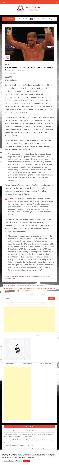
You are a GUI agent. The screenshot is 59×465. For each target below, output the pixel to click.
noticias (32, 276)
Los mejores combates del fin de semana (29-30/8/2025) (19, 431)
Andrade (7, 276)
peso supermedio (41, 276)
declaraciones (25, 276)
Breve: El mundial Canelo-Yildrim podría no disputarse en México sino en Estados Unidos (28, 288)
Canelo (13, 276)
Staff (6, 73)
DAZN (18, 276)
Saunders (12, 278)
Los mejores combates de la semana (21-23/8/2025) (18, 445)
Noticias (7, 64)
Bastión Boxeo (34, 7)
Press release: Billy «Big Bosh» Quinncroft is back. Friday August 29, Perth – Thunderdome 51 (29, 441)
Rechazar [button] (18, 461)
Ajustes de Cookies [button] (8, 461)
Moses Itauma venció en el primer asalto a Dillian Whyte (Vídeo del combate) (25, 448)
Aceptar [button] (26, 461)
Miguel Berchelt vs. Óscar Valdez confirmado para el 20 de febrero (25, 285)
